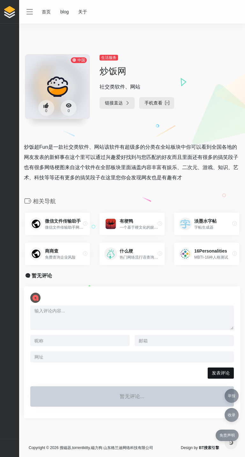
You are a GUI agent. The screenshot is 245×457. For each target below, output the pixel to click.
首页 (46, 11)
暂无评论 (42, 275)
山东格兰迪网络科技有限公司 (128, 448)
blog (64, 11)
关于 (82, 11)
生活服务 (108, 57)
